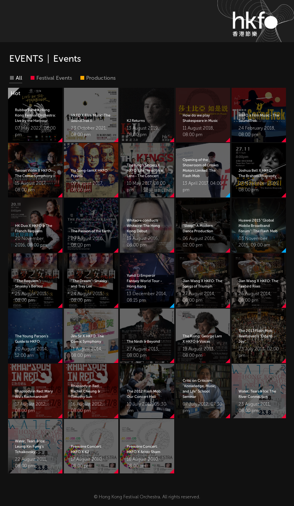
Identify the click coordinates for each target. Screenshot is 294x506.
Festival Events (54, 78)
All (19, 78)
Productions (101, 78)
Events (67, 58)
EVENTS (26, 58)
